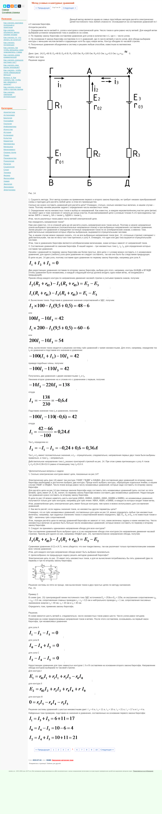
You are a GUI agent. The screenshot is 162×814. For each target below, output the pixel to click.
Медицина (8, 147)
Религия (7, 164)
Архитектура (9, 112)
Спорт (6, 170)
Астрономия (9, 115)
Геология (8, 124)
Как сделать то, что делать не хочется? (12, 38)
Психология (9, 161)
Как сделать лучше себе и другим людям (13, 88)
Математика (9, 144)
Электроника (9, 190)
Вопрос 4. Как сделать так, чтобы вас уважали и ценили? (12, 80)
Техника (7, 172)
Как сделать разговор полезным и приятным (13, 25)
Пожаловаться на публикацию (143, 771)
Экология (8, 184)
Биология (8, 118)
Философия (9, 178)
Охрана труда (10, 152)
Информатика (10, 126)
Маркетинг (8, 141)
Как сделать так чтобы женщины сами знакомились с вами (13, 50)
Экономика (9, 187)
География (8, 121)
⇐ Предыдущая (42, 8)
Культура (8, 138)
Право (6, 155)
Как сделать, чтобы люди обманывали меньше (12, 72)
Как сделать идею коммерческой (12, 56)
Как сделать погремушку (9, 43)
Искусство (8, 129)
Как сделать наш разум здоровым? (12, 66)
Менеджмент (9, 149)
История (7, 132)
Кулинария (8, 135)
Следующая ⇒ (69, 8)
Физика (7, 175)
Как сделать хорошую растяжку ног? (13, 61)
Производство (10, 158)
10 (96, 750)
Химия (6, 181)
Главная (5, 10)
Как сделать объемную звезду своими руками (11, 32)
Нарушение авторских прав (62, 760)
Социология (9, 167)
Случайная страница (11, 12)
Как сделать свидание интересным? (10, 94)
